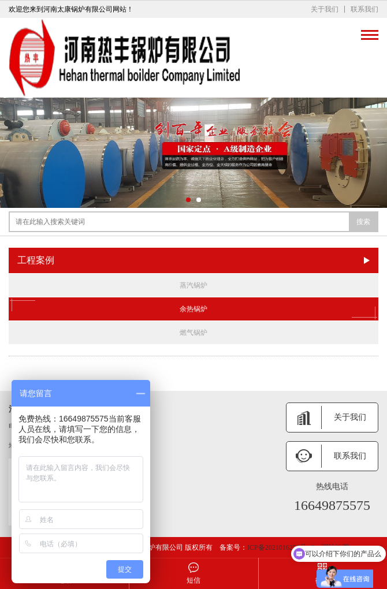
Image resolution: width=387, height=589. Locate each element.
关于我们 (324, 9)
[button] (188, 199)
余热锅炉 (193, 309)
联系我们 (364, 9)
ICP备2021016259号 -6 (280, 547)
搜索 (363, 222)
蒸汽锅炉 (193, 285)
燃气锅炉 (193, 333)
